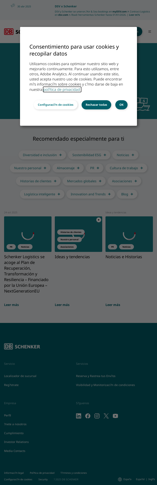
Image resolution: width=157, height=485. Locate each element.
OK (121, 105)
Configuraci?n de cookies (55, 105)
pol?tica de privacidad (62, 89)
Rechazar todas (96, 105)
